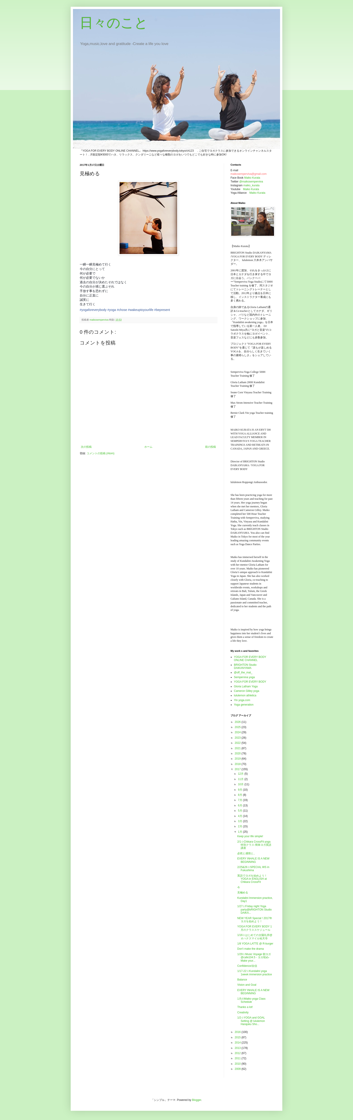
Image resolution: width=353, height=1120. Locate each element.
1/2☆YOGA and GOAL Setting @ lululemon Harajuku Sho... (251, 1021)
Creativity (243, 1012)
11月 (241, 779)
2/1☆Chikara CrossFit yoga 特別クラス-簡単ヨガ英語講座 (254, 845)
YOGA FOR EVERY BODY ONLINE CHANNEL (250, 658)
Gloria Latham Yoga (246, 686)
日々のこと (114, 22)
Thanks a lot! (245, 1007)
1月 (240, 831)
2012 (238, 1053)
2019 (238, 758)
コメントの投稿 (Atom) (100, 453)
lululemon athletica (245, 695)
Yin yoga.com (242, 700)
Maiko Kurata (252, 177)
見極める (242, 892)
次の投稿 (86, 446)
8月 (240, 794)
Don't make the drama (250, 948)
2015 (238, 1037)
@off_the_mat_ (243, 672)
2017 (238, 769)
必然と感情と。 (246, 853)
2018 (238, 764)
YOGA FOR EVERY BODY (250, 681)
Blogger (196, 1100)
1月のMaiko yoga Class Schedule (251, 1000)
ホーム (148, 446)
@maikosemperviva (251, 181)
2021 (238, 748)
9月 (240, 789)
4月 (240, 816)
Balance (242, 979)
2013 (238, 1048)
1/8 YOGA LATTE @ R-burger (255, 943)
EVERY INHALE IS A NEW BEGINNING (253, 860)
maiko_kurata (251, 185)
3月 (240, 821)
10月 (241, 784)
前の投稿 (210, 446)
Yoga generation (243, 704)
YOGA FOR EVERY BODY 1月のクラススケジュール (254, 928)
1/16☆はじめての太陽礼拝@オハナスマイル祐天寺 (254, 936)
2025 (238, 727)
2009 (238, 1069)
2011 (238, 1058)
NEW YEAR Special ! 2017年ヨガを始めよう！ (254, 920)
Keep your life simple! (250, 836)
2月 (240, 826)
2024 (238, 732)
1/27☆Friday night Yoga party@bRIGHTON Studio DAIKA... (254, 909)
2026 (238, 722)
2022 (238, 742)
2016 (238, 1032)
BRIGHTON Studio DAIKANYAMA (245, 666)
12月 (241, 773)
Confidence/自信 (247, 965)
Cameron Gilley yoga (246, 691)
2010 (238, 1063)
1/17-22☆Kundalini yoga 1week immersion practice (254, 972)
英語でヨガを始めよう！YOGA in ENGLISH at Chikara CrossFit (252, 879)
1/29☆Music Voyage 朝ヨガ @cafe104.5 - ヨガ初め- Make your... (254, 957)
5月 (240, 810)
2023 (238, 737)
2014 (238, 1042)
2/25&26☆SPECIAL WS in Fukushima (253, 869)
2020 (238, 753)
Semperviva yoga (244, 677)
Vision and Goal (246, 984)
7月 (240, 800)
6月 (240, 805)
